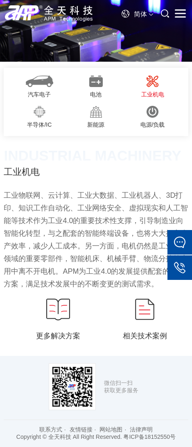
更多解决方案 (58, 318)
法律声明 (141, 429)
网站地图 (110, 429)
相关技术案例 (145, 318)
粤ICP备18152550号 (149, 437)
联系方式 (50, 429)
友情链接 (81, 429)
